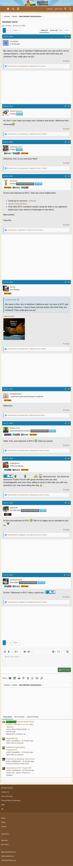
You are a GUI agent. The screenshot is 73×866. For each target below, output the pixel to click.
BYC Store (5, 844)
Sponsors (4, 840)
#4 (69, 176)
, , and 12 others (27, 134)
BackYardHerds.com (8, 852)
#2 (69, 106)
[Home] (8, 9)
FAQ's (3, 822)
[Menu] (3, 8)
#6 (69, 389)
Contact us (5, 792)
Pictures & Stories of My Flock (17, 764)
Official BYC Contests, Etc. (16, 734)
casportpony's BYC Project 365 (18, 768)
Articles (32, 201)
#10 (68, 575)
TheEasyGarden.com (8, 860)
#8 (69, 458)
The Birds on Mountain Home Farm (20, 759)
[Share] (65, 36)
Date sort (44, 30)
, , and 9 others (26, 349)
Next (15, 30)
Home (3, 818)
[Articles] (18, 9)
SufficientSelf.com (7, 856)
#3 (69, 142)
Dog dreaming (12, 738)
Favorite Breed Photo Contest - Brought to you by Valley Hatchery (20, 724)
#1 (69, 36)
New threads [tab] (19, 717)
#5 (69, 282)
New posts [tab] (7, 717)
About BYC (5, 834)
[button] (5, 652)
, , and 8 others (26, 415)
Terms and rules (6, 796)
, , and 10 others (25, 230)
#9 (69, 503)
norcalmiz (8, 26)
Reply (67, 61)
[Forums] (13, 9)
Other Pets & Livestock (14, 743)
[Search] (70, 9)
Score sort (54, 30)
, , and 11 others (26, 66)
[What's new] (65, 9)
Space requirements (17, 204)
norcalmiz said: (10, 300)
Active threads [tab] (32, 717)
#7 (69, 423)
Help (3, 805)
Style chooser (7, 788)
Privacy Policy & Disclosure (10, 800)
